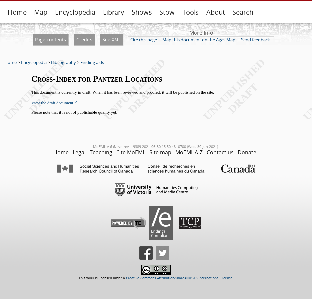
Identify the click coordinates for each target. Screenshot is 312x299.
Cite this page (143, 40)
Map (40, 12)
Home (17, 12)
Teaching (101, 152)
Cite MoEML (130, 152)
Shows (142, 12)
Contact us (220, 152)
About (215, 12)
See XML (111, 39)
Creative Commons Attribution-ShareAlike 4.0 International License (179, 278)
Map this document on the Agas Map (198, 40)
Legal (79, 152)
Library (113, 12)
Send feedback (255, 40)
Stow (167, 12)
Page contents (50, 39)
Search (242, 12)
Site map (160, 152)
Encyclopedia (75, 12)
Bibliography (63, 62)
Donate (247, 152)
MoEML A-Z (189, 152)
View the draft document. (52, 103)
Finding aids (92, 62)
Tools (190, 12)
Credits (84, 39)
